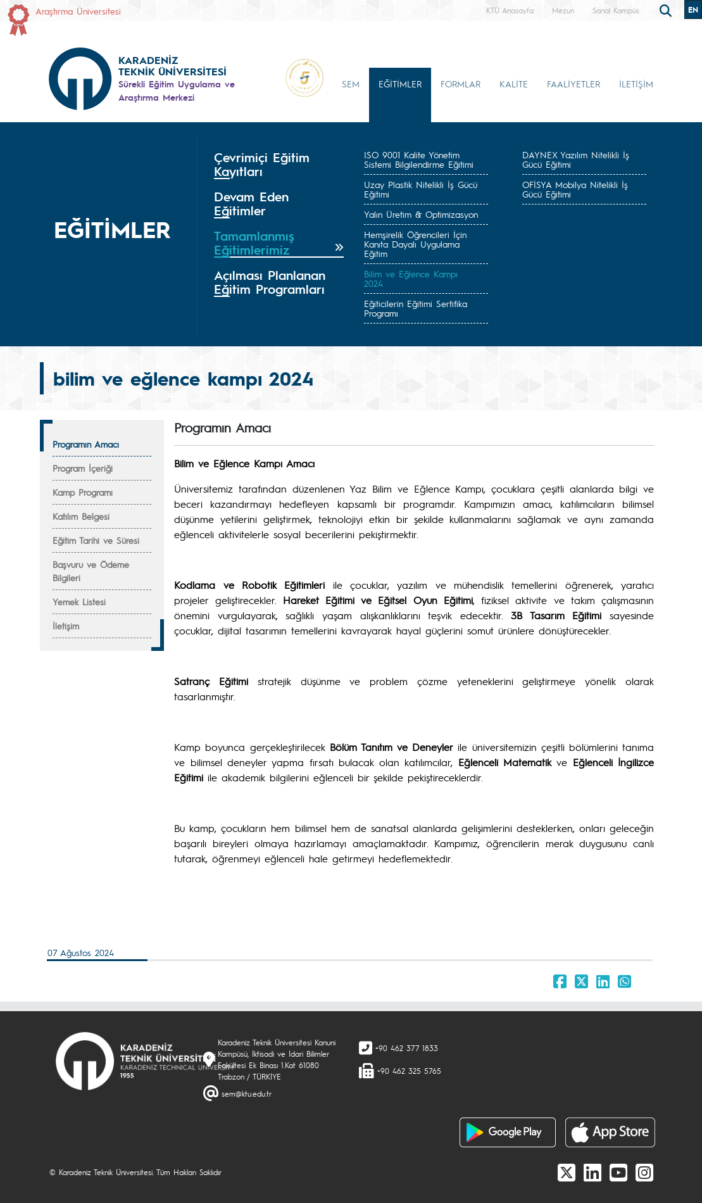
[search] (667, 9)
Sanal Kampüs (615, 10)
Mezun (563, 10)
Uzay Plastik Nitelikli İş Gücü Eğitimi (420, 189)
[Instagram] (644, 1172)
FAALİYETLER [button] (573, 83)
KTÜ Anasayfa (510, 10)
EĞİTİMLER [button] (400, 83)
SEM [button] (351, 83)
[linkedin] (592, 1172)
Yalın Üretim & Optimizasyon (421, 214)
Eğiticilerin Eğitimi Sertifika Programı (415, 308)
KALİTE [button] (513, 83)
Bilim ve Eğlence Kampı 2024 (411, 278)
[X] (566, 1172)
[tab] (279, 164)
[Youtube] (618, 1172)
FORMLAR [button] (460, 83)
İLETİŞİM (636, 83)
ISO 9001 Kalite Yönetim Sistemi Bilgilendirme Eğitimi (418, 159)
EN (693, 9)
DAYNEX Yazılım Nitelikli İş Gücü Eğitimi (575, 159)
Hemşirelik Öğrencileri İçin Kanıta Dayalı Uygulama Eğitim (415, 244)
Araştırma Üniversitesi (78, 10)
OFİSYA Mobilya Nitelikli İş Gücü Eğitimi (575, 189)
